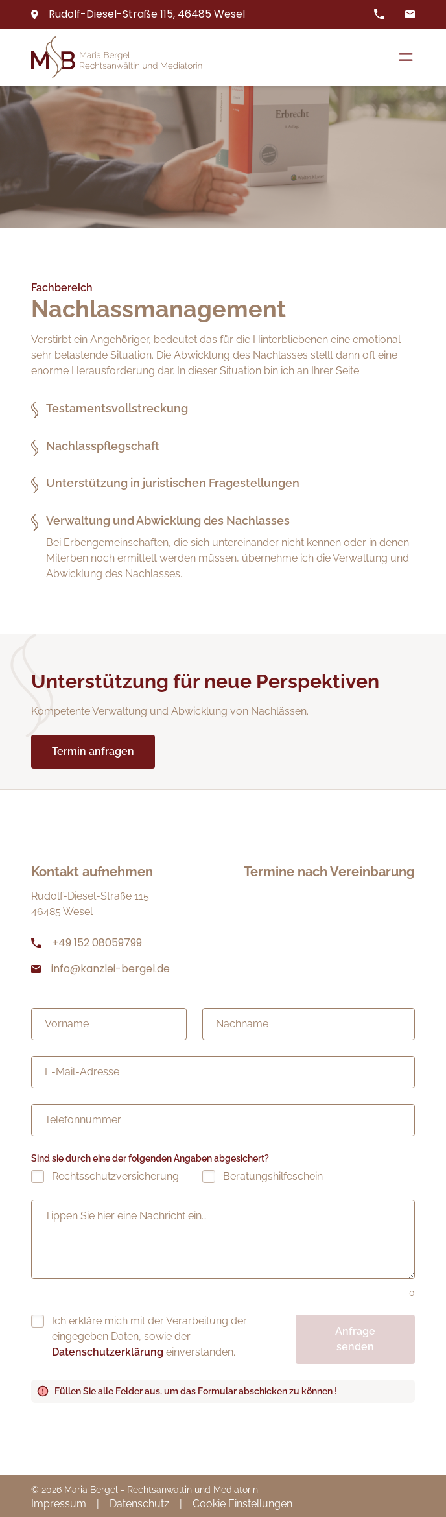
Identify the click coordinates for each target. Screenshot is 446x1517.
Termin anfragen (93, 751)
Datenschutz (139, 1504)
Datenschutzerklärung (107, 1352)
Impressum (58, 1504)
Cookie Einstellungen (242, 1504)
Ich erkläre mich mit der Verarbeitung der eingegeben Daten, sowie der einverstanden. (149, 1336)
